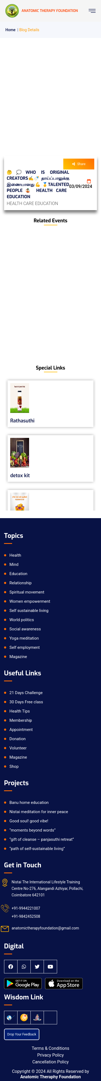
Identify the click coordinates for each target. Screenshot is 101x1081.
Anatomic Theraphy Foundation (50, 1076)
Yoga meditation (24, 638)
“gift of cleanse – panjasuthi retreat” (41, 839)
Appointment (21, 729)
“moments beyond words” (32, 830)
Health (15, 555)
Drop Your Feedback (21, 1034)
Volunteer (18, 748)
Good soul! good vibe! (28, 821)
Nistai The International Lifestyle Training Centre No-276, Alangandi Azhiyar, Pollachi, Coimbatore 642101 (47, 888)
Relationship (20, 582)
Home (10, 30)
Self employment (24, 647)
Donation (17, 738)
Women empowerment (29, 601)
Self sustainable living (28, 610)
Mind (14, 564)
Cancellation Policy (50, 1061)
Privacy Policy (50, 1055)
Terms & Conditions (50, 1048)
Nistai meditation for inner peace (38, 811)
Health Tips (19, 711)
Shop (14, 766)
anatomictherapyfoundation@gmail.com (45, 928)
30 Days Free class (26, 702)
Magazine (18, 656)
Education (18, 573)
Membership (20, 720)
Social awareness (25, 629)
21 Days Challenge (26, 692)
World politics (21, 619)
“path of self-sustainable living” (37, 848)
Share (79, 164)
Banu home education (29, 802)
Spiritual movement (26, 592)
